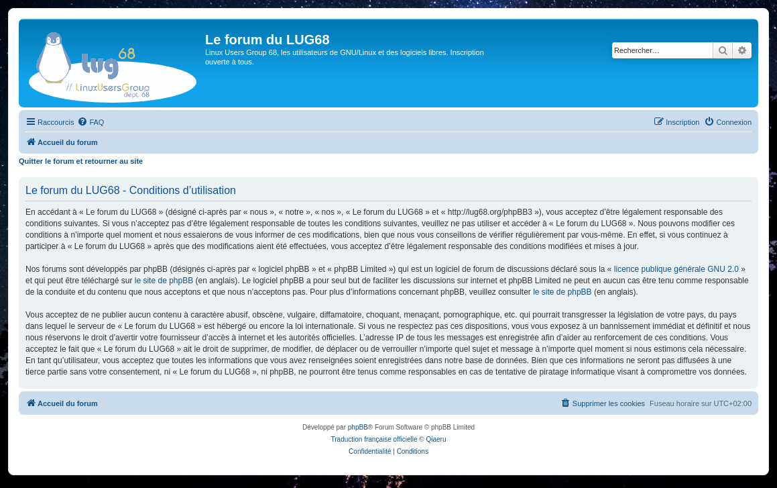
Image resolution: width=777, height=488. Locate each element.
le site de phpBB (164, 280)
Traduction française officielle (374, 439)
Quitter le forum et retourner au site (81, 161)
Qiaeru (436, 439)
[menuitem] (90, 122)
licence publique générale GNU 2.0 (676, 269)
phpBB (358, 427)
